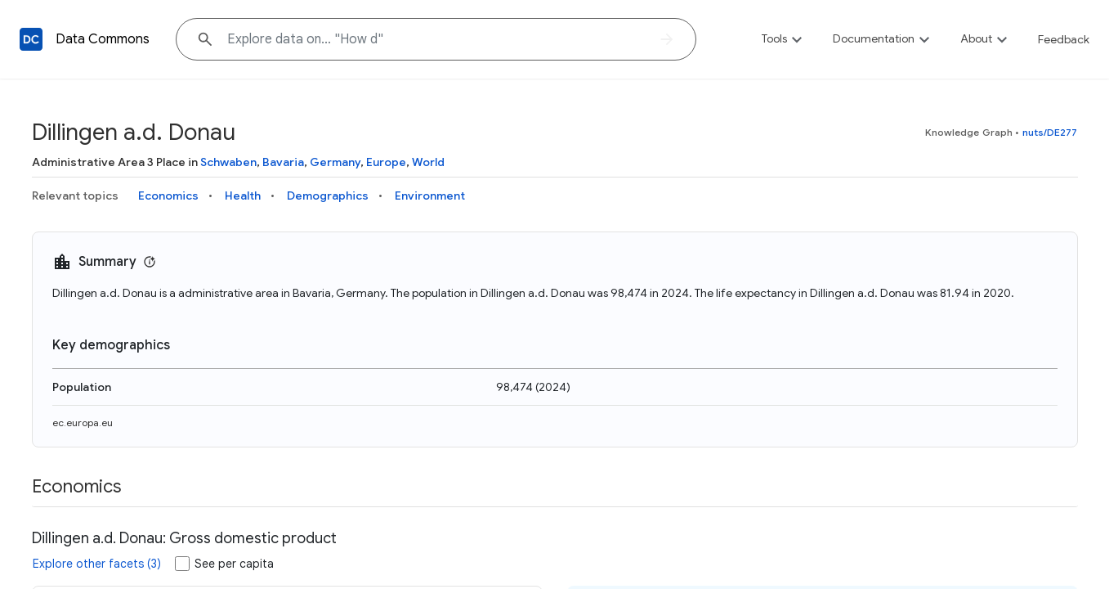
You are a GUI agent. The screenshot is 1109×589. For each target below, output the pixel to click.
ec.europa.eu (82, 422)
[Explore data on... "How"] (436, 39)
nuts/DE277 (1050, 132)
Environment (430, 195)
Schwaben (228, 162)
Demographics (328, 195)
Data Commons (103, 39)
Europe (386, 162)
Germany (335, 162)
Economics (168, 195)
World (428, 162)
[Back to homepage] (31, 39)
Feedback (1063, 39)
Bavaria (283, 162)
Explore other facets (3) (97, 563)
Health (243, 195)
